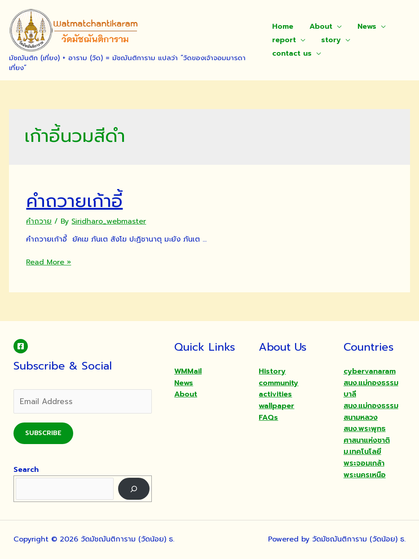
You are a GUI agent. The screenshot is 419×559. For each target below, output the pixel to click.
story (329, 40)
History (272, 371)
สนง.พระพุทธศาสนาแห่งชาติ (367, 434)
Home (282, 26)
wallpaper (276, 406)
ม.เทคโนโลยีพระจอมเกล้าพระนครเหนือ (365, 463)
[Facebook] (20, 346)
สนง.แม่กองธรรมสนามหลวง (371, 412)
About (319, 26)
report (284, 40)
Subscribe (43, 433)
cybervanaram (370, 371)
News (363, 26)
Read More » (48, 262)
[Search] (134, 489)
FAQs (268, 417)
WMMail (188, 371)
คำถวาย (39, 221)
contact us (292, 53)
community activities (278, 389)
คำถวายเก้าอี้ (74, 201)
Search (26, 469)
